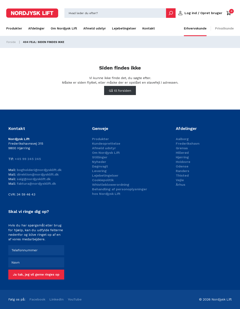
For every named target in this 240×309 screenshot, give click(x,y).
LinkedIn (56, 299)
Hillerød (182, 153)
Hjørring (182, 157)
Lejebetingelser (124, 28)
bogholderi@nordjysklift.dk (39, 170)
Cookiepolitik (103, 180)
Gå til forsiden (120, 91)
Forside (11, 42)
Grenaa (182, 148)
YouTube (75, 299)
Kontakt (148, 28)
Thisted (182, 175)
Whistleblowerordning (110, 185)
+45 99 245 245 (28, 159)
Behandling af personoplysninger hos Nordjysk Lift (119, 191)
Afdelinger (36, 28)
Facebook (37, 299)
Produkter (14, 28)
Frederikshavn (187, 143)
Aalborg (182, 139)
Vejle (180, 180)
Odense (182, 166)
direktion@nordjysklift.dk (37, 174)
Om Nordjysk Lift (64, 28)
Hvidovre (183, 162)
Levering (99, 171)
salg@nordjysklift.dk (33, 179)
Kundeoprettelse (106, 143)
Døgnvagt (100, 166)
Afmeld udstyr (94, 28)
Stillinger (99, 157)
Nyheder (99, 162)
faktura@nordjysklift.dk (36, 184)
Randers (182, 171)
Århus (180, 185)
